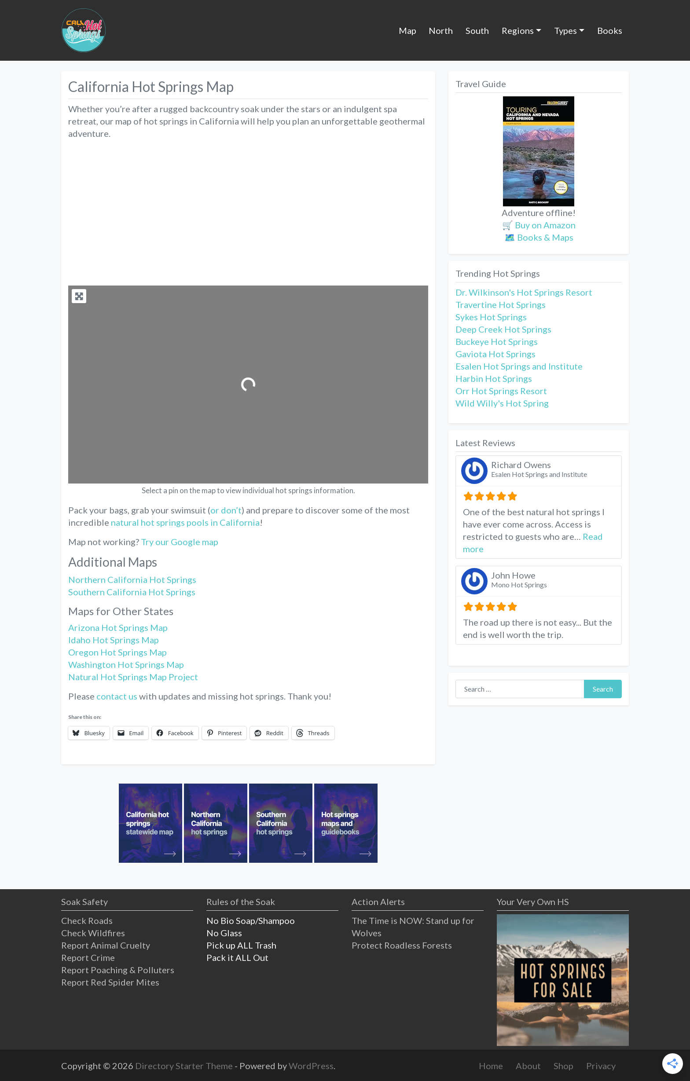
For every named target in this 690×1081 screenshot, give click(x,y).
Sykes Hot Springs (491, 316)
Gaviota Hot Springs (495, 353)
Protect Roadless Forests (402, 945)
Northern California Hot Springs (132, 579)
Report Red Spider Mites (110, 982)
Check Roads (87, 920)
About (528, 1065)
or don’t (226, 510)
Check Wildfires (93, 932)
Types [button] (565, 30)
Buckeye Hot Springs (496, 341)
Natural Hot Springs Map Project (133, 676)
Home (491, 1065)
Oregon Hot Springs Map (117, 652)
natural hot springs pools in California (185, 522)
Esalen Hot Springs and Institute (519, 366)
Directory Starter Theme (185, 1065)
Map (407, 30)
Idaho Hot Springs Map (113, 639)
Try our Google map (179, 541)
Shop (563, 1065)
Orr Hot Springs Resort (501, 390)
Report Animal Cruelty (105, 945)
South (477, 30)
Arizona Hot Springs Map (118, 627)
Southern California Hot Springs (131, 591)
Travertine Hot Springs (500, 304)
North (441, 30)
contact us (116, 696)
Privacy (601, 1065)
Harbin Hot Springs (493, 378)
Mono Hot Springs (519, 584)
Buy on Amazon (545, 225)
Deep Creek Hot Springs (503, 329)
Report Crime (88, 957)
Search (603, 689)
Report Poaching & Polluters (117, 969)
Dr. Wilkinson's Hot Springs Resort (523, 292)
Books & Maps (545, 237)
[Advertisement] (248, 208)
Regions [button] (518, 30)
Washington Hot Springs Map (126, 664)
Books (609, 30)
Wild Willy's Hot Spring (502, 403)
